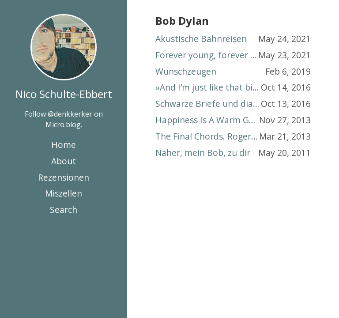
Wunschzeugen (185, 71)
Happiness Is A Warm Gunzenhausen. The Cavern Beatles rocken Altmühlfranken (207, 120)
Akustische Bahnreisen (201, 39)
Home (63, 145)
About (63, 161)
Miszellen (63, 193)
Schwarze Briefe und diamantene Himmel (208, 104)
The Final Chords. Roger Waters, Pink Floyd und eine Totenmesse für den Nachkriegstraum (207, 136)
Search (63, 210)
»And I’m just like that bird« (208, 87)
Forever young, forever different (206, 55)
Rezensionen (63, 177)
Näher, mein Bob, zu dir (202, 153)
